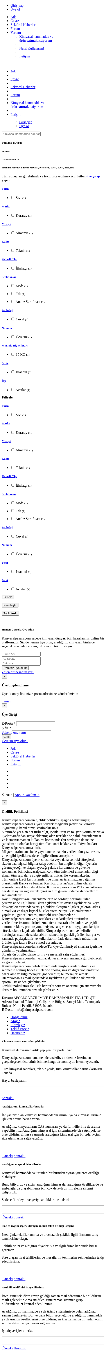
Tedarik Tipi (9, 259)
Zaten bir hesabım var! (18, 672)
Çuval (20, 319)
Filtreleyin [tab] (18, 1025)
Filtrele (8, 597)
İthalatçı (21, 268)
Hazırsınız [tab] (18, 1033)
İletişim (24, 56)
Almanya (22, 233)
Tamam (7, 701)
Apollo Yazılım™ (26, 795)
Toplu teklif (10, 613)
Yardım (16, 32)
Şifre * (6, 728)
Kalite (5, 241)
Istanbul (21, 372)
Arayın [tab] (15, 1021)
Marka (6, 206)
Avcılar (20, 390)
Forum (15, 28)
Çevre (15, 21)
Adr (13, 17)
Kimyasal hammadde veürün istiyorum (36, 38)
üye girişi (93, 176)
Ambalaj (7, 310)
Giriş (6, 736)
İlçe (4, 380)
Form (5, 188)
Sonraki (8, 1098)
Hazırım (20, 1348)
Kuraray (21, 215)
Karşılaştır (10, 605)
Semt (5, 580)
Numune (7, 328)
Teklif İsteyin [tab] (20, 1029)
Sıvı (18, 198)
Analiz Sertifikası (28, 302)
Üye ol (15, 9)
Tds (18, 294)
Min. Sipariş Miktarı (15, 345)
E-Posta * (8, 723)
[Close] (4, 676)
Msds (19, 286)
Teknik (20, 250)
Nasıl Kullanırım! (31, 48)
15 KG (20, 354)
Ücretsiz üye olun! (15, 668)
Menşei (6, 224)
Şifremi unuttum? (14, 732)
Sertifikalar (9, 277)
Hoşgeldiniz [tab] (19, 1017)
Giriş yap (17, 5)
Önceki (7, 1156)
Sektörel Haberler (23, 25)
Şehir (5, 363)
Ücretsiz (21, 337)
